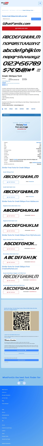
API (3, 420)
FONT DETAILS (11, 182)
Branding (39, 162)
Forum (3, 425)
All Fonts (12, 10)
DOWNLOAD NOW (21, 28)
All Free (19, 10)
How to (3, 412)
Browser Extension (6, 395)
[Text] (16, 19)
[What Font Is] (5, 3)
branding (16, 159)
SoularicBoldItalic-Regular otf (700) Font (14, 273)
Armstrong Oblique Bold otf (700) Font (13, 285)
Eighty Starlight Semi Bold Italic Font (13, 239)
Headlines (34, 162)
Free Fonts (4, 418)
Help (3, 409)
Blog (3, 400)
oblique (11, 108)
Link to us (4, 392)
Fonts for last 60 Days (7, 427)
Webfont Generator (21, 360)
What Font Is (5, 389)
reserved (33, 108)
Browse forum (21, 353)
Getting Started (5, 415)
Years (3, 433)
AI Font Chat (5, 398)
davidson (22, 108)
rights (27, 108)
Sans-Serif (38, 142)
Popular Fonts (5, 436)
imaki (5, 108)
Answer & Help (7, 337)
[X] (24, 383)
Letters (3, 430)
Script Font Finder (6, 439)
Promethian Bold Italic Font (11, 254)
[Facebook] (18, 383)
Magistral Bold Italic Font (10, 220)
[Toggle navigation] (40, 3)
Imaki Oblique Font (8, 172)
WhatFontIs (5, 10)
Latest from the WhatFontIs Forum (12, 334)
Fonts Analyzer (5, 403)
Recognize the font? (21, 350)
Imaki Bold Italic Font (9, 187)
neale (16, 108)
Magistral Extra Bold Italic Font (11, 205)
